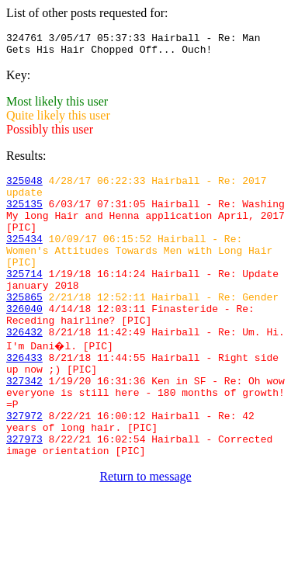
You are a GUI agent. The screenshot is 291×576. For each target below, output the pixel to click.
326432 (24, 369)
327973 (24, 494)
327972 (24, 467)
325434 (24, 257)
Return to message (145, 534)
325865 (24, 327)
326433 (24, 397)
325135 (24, 215)
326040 (24, 341)
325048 (24, 187)
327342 (24, 425)
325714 (24, 299)
